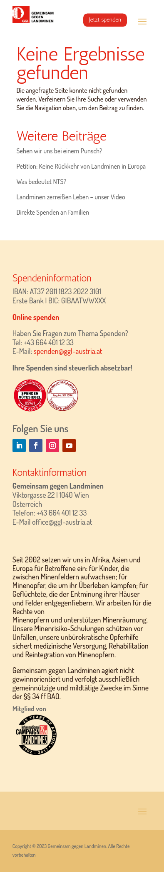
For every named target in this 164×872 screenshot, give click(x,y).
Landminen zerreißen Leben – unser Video (70, 197)
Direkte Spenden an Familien (52, 212)
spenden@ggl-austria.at (68, 351)
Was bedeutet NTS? (41, 181)
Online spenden (36, 317)
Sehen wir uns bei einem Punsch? (59, 151)
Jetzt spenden (105, 19)
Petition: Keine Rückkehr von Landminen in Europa (81, 166)
